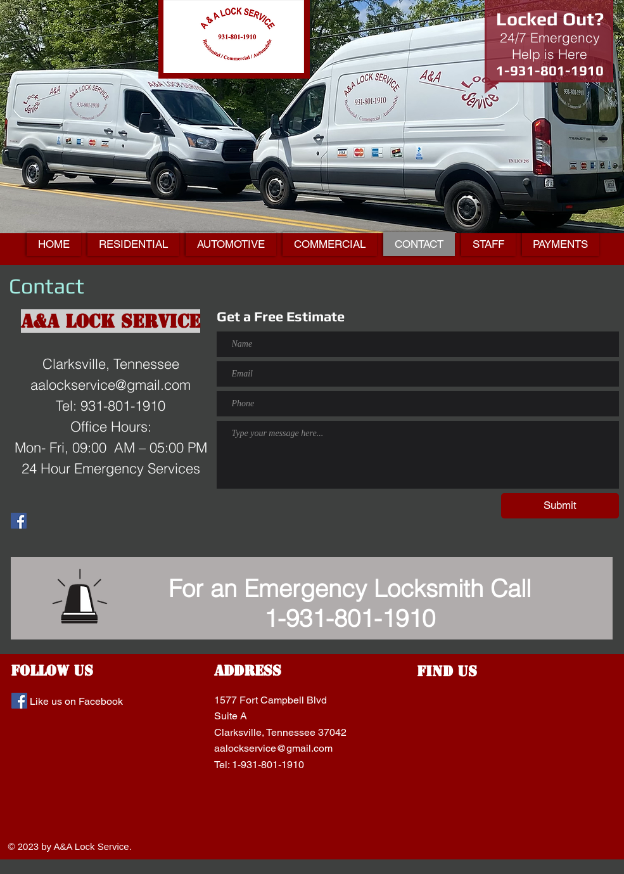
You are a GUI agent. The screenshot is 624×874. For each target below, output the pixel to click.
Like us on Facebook (76, 701)
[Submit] (560, 505)
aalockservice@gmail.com (273, 748)
